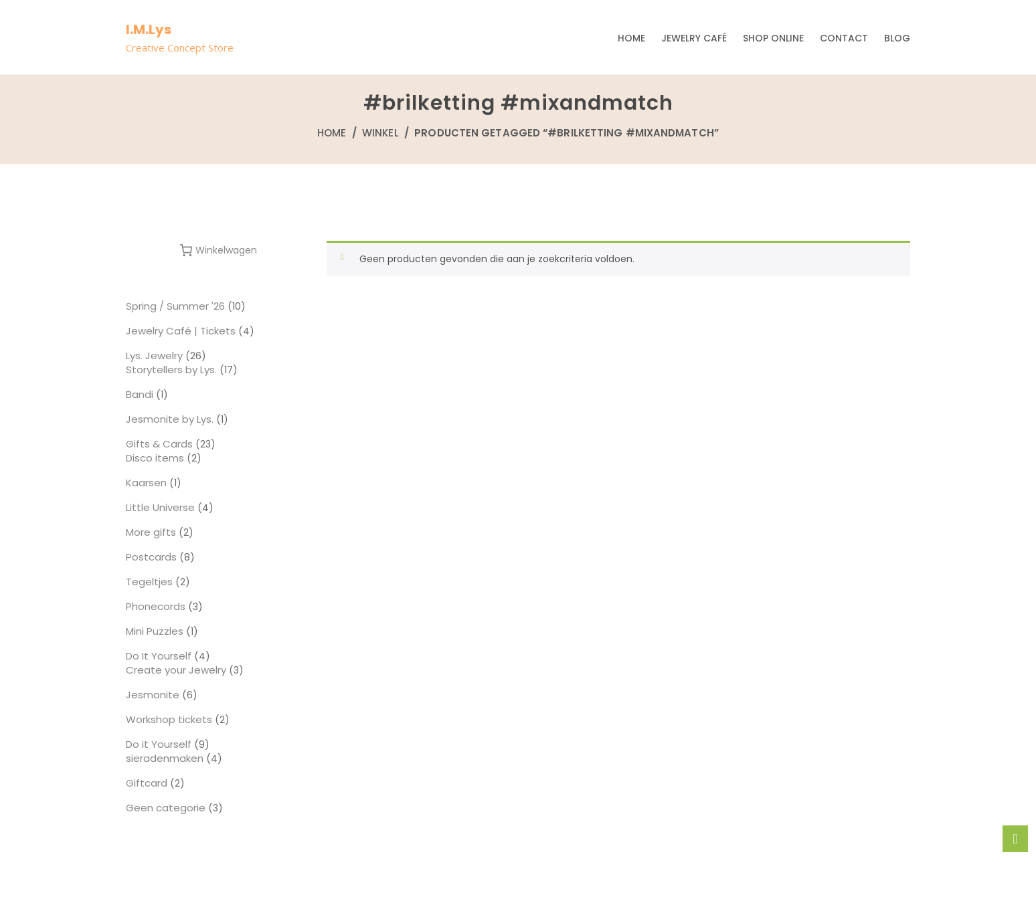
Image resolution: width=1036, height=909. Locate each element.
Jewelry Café (694, 38)
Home (631, 38)
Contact (844, 38)
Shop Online (773, 38)
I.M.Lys (148, 29)
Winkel (380, 133)
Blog (897, 38)
